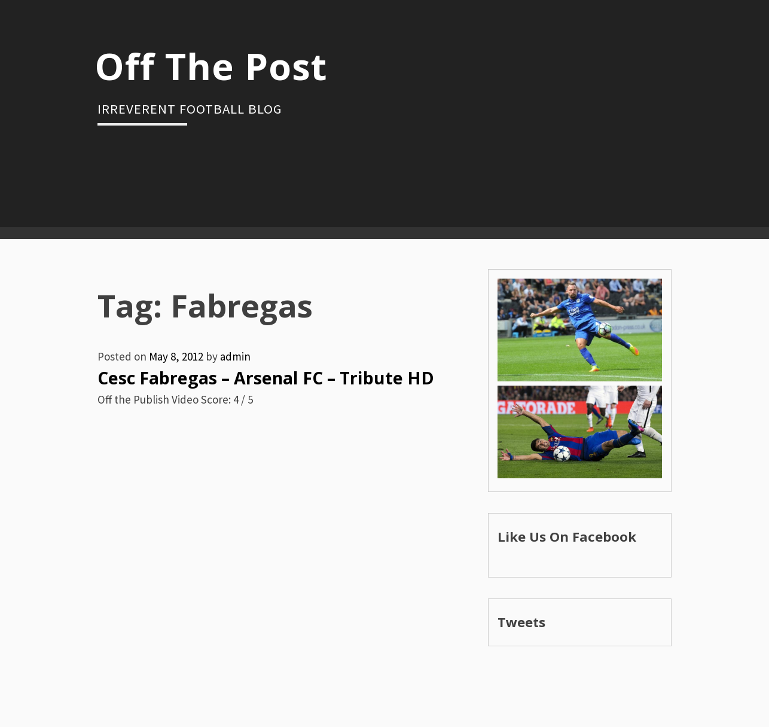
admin (235, 356)
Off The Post (210, 66)
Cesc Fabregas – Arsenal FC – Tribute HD (265, 377)
